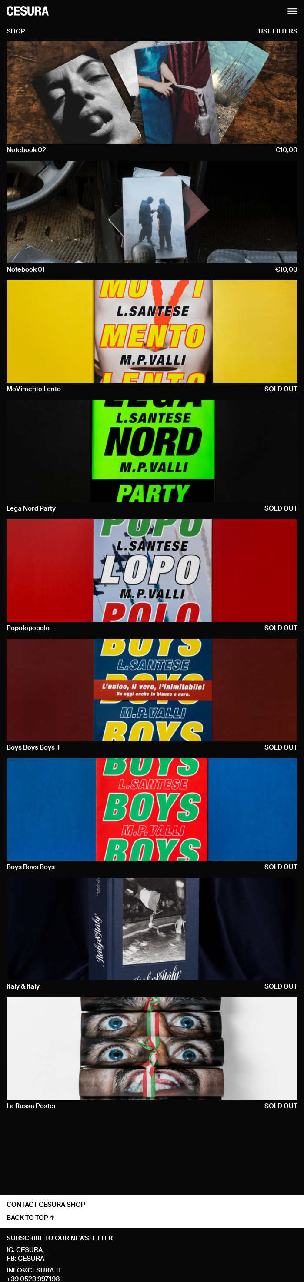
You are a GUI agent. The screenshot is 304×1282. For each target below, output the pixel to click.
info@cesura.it (34, 1270)
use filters (277, 31)
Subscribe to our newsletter (60, 1238)
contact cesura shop (46, 1205)
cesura (31, 1258)
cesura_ (31, 1250)
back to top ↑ (31, 1218)
